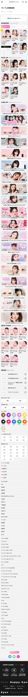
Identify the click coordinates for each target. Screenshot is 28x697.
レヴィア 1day (4, 639)
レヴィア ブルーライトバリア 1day (7, 644)
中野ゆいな (3, 511)
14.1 (11, 437)
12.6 (11, 446)
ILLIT (2, 484)
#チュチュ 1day (4, 579)
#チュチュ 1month (5, 582)
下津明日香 (3, 505)
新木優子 (3, 487)
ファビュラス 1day (4, 594)
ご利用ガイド (12, 686)
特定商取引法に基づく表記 (10, 688)
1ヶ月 (22, 407)
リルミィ (2, 618)
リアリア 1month (4, 615)
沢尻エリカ (3, 502)
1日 (5, 407)
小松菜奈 (3, 499)
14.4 (4, 440)
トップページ (5, 686)
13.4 (11, 453)
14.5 (11, 440)
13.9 (17, 456)
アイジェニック (4, 541)
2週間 (14, 26)
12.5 (4, 446)
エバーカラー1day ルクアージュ (7, 559)
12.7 (17, 446)
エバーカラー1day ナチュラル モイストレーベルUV (10, 556)
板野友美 (3, 490)
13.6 (23, 453)
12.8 (23, 446)
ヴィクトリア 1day (4, 544)
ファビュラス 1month (5, 597)
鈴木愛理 (3, 508)
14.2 (17, 437)
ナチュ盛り (3, 54)
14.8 (17, 440)
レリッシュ (3, 647)
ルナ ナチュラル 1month (6, 624)
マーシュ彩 (3, 519)
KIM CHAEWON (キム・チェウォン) (7, 496)
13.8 (11, 456)
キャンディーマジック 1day (6, 570)
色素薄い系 (8, 49)
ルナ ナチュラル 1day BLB (6, 621)
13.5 (17, 453)
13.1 (17, 450)
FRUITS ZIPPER (4, 516)
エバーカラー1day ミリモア (6, 553)
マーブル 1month (4, 606)
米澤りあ (3, 531)
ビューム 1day (4, 591)
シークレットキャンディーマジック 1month (9, 573)
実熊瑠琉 (3, 522)
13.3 (4, 453)
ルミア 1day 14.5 (4, 630)
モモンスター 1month (5, 609)
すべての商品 (10, 11)
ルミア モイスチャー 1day (6, 636)
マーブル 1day (4, 603)
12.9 (4, 450)
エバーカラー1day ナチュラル (7, 550)
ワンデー (5, 26)
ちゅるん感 (3, 50)
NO (20, 400)
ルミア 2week (4, 633)
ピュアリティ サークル (5, 588)
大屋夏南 (3, 493)
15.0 (23, 440)
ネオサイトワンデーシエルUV (6, 585)
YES (8, 400)
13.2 (23, 450)
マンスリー (23, 26)
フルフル (2, 600)
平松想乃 (3, 513)
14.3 (23, 437)
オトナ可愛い (4, 52)
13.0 (11, 450)
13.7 (4, 456)
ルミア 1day (3, 627)
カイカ (2, 564)
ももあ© (3, 525)
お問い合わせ (20, 688)
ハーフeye (3, 49)
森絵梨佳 (3, 528)
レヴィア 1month (4, 641)
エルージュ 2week (4, 562)
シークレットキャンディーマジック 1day (8, 576)
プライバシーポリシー (21, 686)
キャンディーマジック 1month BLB (8, 567)
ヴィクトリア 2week (5, 547)
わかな (2, 534)
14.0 (4, 437)
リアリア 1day (4, 612)
